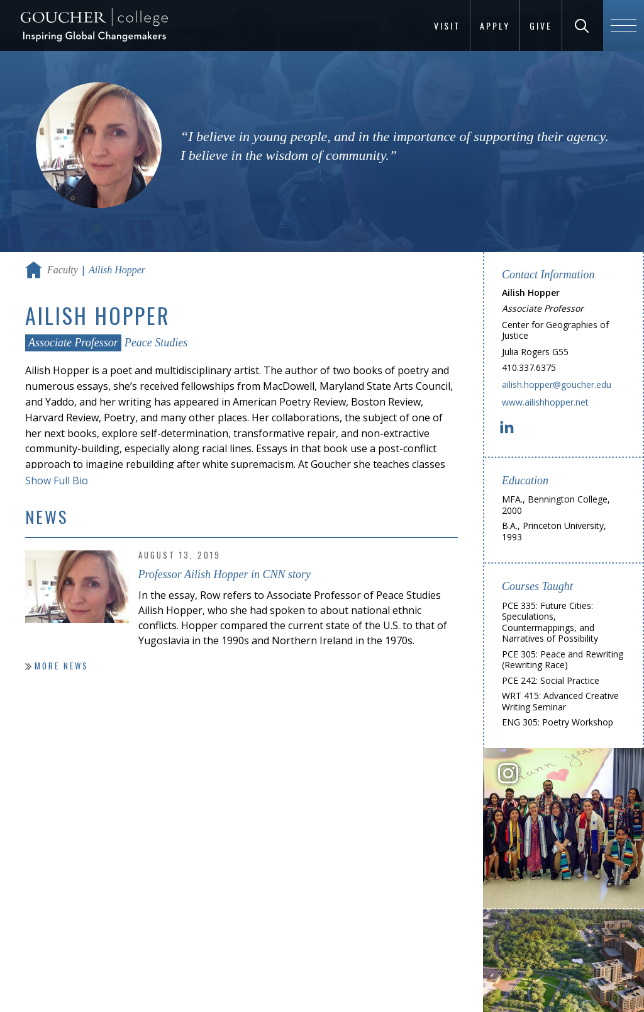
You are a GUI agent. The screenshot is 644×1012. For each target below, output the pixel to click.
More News (62, 665)
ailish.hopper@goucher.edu (556, 384)
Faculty (62, 269)
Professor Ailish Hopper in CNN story (224, 574)
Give (541, 25)
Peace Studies (156, 342)
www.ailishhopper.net (545, 402)
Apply (495, 25)
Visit (447, 25)
